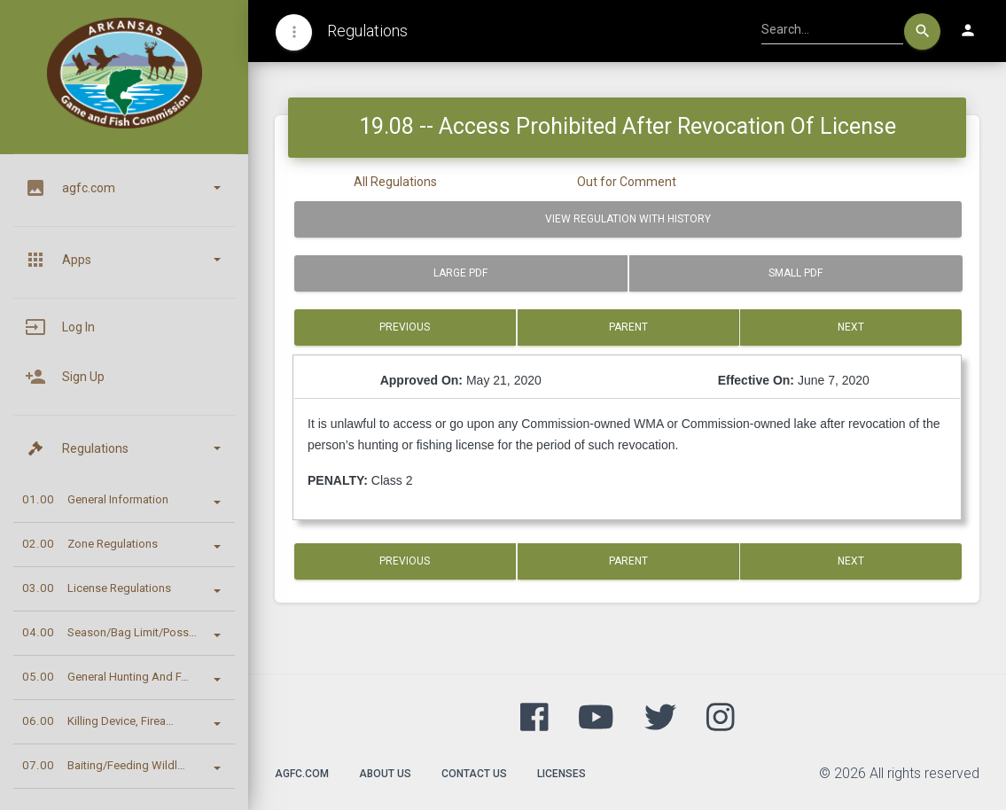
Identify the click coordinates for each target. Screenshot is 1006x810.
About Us (385, 773)
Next (851, 327)
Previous (404, 327)
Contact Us (474, 773)
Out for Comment (626, 182)
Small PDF (795, 273)
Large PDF (460, 273)
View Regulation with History (628, 219)
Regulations (367, 30)
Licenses (561, 773)
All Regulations (395, 182)
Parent (628, 327)
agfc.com (302, 773)
